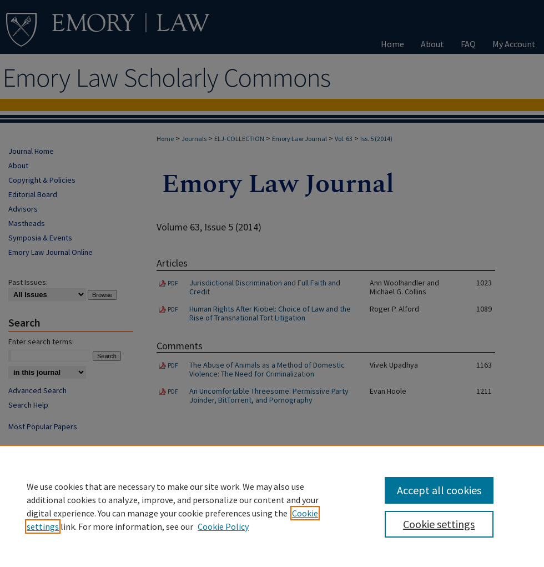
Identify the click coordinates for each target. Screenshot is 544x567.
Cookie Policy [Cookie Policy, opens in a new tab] (223, 526)
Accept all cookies (439, 490)
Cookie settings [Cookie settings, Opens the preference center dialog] (439, 524)
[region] (272, 506)
